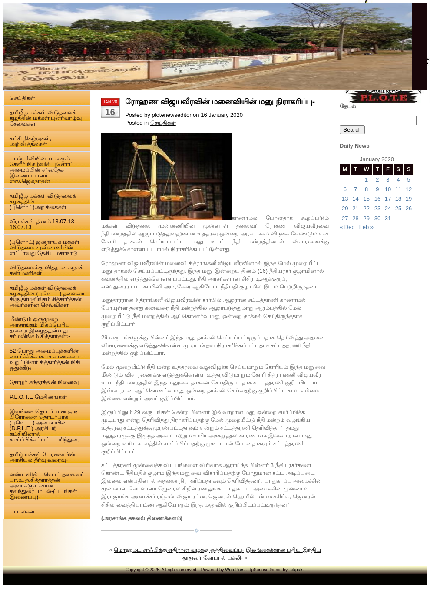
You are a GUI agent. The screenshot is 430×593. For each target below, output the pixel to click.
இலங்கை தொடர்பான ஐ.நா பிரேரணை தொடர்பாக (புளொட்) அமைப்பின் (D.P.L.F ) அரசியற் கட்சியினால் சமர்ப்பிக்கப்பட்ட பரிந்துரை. (46, 425)
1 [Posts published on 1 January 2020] (366, 179)
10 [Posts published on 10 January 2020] (388, 189)
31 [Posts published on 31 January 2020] (388, 218)
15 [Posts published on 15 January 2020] (366, 198)
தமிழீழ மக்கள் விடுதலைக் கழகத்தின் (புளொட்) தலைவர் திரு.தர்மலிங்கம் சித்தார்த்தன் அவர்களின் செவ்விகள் (47, 296)
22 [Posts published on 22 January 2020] (366, 208)
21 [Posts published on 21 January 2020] (355, 208)
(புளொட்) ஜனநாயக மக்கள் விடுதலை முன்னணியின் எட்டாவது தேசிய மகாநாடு (44, 247)
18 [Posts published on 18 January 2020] (398, 198)
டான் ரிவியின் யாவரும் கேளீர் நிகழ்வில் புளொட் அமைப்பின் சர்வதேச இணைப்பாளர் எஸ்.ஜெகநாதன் (41, 169)
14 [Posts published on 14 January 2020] (355, 198)
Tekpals (296, 569)
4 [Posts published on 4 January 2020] (398, 179)
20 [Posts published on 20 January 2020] (345, 208)
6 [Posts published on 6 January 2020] (345, 189)
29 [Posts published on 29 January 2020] (366, 218)
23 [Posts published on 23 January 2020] (377, 208)
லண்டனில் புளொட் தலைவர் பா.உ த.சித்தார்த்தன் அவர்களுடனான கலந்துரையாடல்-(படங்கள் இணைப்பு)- (47, 485)
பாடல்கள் (22, 511)
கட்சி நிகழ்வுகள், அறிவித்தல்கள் (30, 141)
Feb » (366, 227)
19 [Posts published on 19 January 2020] (409, 198)
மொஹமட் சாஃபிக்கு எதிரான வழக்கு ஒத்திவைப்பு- (179, 550)
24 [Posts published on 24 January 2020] (388, 208)
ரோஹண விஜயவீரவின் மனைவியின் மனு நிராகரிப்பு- (220, 101)
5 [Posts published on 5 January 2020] (408, 179)
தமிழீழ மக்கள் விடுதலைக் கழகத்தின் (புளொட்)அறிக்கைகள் (43, 201)
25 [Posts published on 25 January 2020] (398, 208)
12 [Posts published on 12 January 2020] (409, 189)
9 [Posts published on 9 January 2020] (377, 189)
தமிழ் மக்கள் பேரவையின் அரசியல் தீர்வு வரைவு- (43, 457)
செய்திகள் (22, 98)
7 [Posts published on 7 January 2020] (355, 189)
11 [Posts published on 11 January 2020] (398, 189)
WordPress (235, 569)
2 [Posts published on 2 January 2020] (377, 179)
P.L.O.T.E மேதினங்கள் (38, 397)
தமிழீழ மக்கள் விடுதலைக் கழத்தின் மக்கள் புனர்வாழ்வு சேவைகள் (46, 118)
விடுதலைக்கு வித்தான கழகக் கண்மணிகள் (46, 270)
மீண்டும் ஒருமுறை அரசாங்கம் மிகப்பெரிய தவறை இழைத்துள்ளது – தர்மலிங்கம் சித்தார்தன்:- (41, 327)
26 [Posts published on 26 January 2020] (409, 208)
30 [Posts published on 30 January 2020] (377, 218)
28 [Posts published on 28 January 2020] (355, 218)
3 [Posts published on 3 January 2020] (387, 179)
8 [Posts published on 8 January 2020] (366, 189)
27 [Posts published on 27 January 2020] (345, 218)
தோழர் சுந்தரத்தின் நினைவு (44, 382)
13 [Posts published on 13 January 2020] (345, 198)
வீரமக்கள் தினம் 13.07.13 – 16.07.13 (44, 224)
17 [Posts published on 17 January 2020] (388, 198)
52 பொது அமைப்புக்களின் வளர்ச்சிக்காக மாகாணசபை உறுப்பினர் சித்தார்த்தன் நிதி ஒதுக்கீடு (45, 359)
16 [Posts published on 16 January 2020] (377, 198)
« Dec (347, 227)
